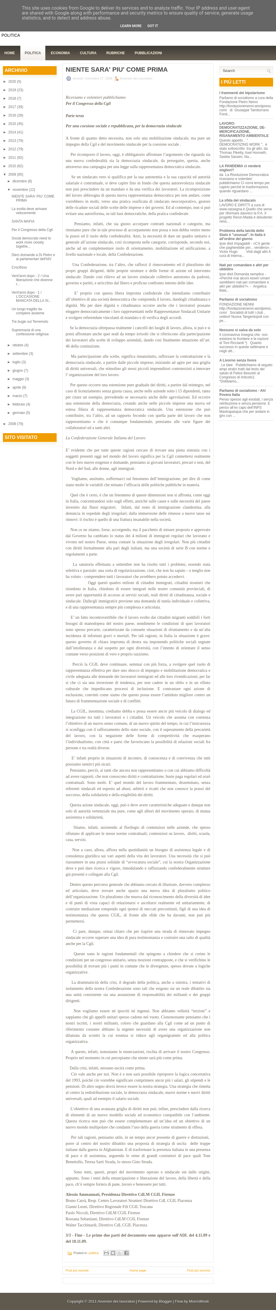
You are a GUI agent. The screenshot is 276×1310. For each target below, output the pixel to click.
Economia (60, 53)
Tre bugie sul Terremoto (30, 322)
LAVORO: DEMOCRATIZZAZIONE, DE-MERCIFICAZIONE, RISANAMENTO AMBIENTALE (244, 129)
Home (9, 53)
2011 (12, 158)
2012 (12, 149)
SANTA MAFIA (23, 221)
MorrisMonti (199, 1301)
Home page (138, 1270)
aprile (17, 387)
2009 (12, 174)
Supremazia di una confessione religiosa (30, 332)
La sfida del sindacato (237, 200)
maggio (18, 379)
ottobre (18, 345)
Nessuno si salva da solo (240, 330)
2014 (12, 132)
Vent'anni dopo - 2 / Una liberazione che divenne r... (32, 280)
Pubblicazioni (148, 53)
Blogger (165, 1301)
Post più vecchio (198, 1270)
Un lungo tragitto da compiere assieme (28, 311)
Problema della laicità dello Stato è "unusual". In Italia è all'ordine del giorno (242, 235)
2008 (12, 424)
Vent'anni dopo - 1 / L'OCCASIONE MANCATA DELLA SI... (31, 296)
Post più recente (77, 1270)
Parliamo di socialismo (238, 299)
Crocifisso (19, 267)
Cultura (88, 53)
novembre (20, 190)
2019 (12, 90)
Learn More (131, 26)
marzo (17, 396)
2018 (12, 98)
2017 (12, 107)
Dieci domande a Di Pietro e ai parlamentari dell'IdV (33, 257)
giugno (18, 371)
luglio (16, 362)
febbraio (19, 404)
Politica (33, 53)
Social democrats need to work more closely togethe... (31, 242)
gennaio (19, 413)
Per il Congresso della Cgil (32, 230)
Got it (152, 26)
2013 (12, 141)
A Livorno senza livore (238, 360)
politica (93, 1253)
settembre (20, 354)
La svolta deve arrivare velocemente (29, 211)
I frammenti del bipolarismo (242, 93)
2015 (12, 124)
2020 (12, 82)
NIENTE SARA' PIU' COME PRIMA (117, 69)
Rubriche (115, 53)
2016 (12, 115)
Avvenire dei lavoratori (116, 1301)
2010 (12, 166)
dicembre (20, 181)
